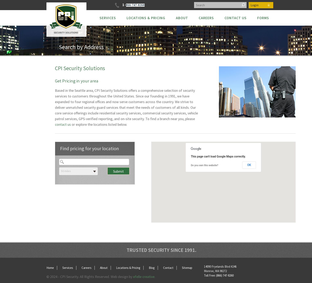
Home (50, 268)
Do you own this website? (204, 165)
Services (108, 18)
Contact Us (236, 18)
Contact (168, 268)
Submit (118, 171)
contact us (63, 124)
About (182, 18)
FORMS (263, 18)
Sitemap (187, 268)
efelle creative (143, 276)
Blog (152, 268)
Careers (206, 18)
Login (261, 5)
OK (249, 165)
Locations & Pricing (146, 18)
